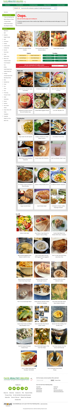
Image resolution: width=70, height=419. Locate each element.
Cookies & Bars (7, 45)
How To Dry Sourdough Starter (24, 301)
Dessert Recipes (61, 55)
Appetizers (6, 30)
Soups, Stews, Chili (7, 109)
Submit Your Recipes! (26, 397)
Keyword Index (28, 392)
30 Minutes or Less (22, 60)
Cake (5, 39)
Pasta (5, 84)
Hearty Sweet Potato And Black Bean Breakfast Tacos (24, 324)
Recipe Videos (60, 60)
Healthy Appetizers (22, 55)
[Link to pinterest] (18, 388)
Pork (5, 90)
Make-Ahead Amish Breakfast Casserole (25, 159)
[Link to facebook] (10, 388)
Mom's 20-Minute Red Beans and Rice (58, 89)
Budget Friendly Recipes (35, 55)
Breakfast (6, 35)
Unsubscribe (18, 399)
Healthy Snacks (48, 55)
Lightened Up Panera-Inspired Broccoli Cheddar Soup (25, 111)
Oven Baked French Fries (58, 136)
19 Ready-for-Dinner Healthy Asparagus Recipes (58, 206)
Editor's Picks (6, 56)
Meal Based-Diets (7, 77)
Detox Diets (6, 52)
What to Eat (6, 120)
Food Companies (7, 62)
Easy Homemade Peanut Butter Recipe (55, 369)
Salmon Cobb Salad (24, 233)
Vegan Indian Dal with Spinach (25, 136)
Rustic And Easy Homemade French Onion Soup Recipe (24, 280)
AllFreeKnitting (39, 390)
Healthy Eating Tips (7, 71)
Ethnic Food (6, 58)
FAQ (23, 392)
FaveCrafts (38, 386)
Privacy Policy (40, 66)
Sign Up (65, 65)
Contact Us (18, 392)
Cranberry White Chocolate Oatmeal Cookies (59, 280)
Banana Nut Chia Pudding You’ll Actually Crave (59, 324)
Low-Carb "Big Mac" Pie (58, 110)
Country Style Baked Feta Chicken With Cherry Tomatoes (59, 234)
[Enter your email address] (43, 380)
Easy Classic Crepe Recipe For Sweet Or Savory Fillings (42, 234)
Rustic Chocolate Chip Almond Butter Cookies (42, 324)
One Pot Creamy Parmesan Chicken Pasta (24, 346)
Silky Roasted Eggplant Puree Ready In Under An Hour (24, 256)
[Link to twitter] (14, 388)
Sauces (5, 101)
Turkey (5, 112)
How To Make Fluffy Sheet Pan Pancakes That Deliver (29, 369)
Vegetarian (6, 116)
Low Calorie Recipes (48, 60)
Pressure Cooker (7, 94)
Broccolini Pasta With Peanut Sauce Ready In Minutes (59, 302)
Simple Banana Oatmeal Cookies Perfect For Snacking (41, 302)
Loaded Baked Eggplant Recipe (42, 110)
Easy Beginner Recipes (8, 25)
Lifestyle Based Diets (8, 75)
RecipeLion (56, 386)
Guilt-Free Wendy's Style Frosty (58, 158)
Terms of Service (15, 397)
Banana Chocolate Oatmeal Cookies (25, 49)
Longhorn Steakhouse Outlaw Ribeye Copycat (42, 137)
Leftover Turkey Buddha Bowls (42, 184)
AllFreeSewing (39, 391)
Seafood (5, 103)
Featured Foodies (7, 60)
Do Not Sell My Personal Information (22, 395)
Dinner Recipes (35, 60)
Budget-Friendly (7, 37)
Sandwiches (6, 99)
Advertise (11, 392)
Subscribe (6, 12)
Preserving (6, 92)
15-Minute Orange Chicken (42, 89)
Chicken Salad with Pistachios (42, 158)
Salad (5, 97)
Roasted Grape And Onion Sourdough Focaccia (42, 280)
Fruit (5, 64)
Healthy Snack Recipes (8, 23)
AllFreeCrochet (39, 388)
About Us (6, 392)
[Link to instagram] (22, 388)
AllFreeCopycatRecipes (58, 390)
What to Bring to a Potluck (9, 19)
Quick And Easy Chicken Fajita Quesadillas (25, 89)
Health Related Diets (8, 69)
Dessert (5, 50)
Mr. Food (55, 388)
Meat (5, 79)
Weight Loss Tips (7, 118)
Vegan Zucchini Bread (25, 206)
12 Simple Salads (7, 21)
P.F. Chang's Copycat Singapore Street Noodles (25, 185)
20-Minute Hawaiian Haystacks (58, 184)
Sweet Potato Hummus (58, 48)
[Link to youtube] (26, 388)
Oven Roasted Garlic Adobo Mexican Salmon (41, 49)
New (18, 214)
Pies (5, 86)
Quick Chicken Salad (41, 206)
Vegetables (6, 114)
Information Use (46, 66)
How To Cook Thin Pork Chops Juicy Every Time (59, 256)
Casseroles (6, 41)
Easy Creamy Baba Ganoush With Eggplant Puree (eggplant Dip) (42, 257)
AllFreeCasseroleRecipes (58, 391)
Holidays (5, 73)
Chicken (5, 43)
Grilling (5, 67)
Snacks (5, 107)
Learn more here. (44, 403)
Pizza (5, 88)
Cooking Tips (6, 47)
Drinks (5, 54)
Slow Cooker (6, 105)
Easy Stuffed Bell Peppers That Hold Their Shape (42, 346)
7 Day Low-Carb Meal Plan (9, 17)
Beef (5, 32)
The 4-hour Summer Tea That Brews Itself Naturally (59, 346)
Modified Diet (6, 82)
